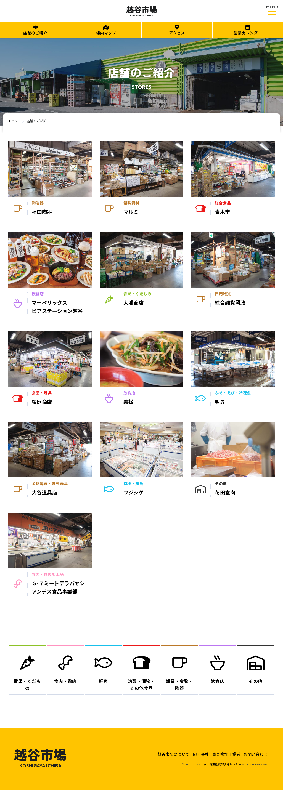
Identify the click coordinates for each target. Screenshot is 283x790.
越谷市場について (174, 754)
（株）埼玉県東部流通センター (221, 764)
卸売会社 (201, 754)
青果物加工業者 (226, 754)
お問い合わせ (256, 754)
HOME (14, 121)
